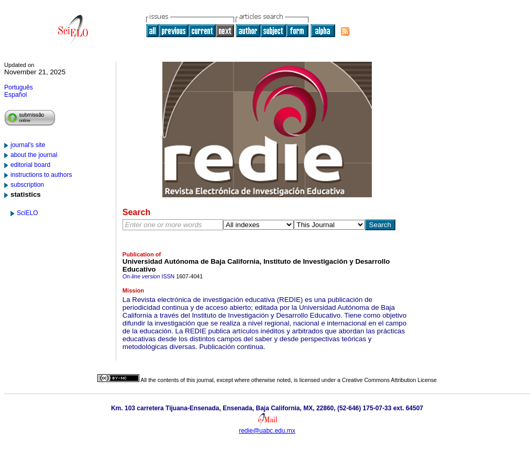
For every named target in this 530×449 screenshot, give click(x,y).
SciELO (27, 213)
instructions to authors (41, 174)
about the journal (33, 155)
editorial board (30, 165)
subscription (27, 184)
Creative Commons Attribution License (389, 380)
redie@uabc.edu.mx (267, 430)
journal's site (27, 145)
